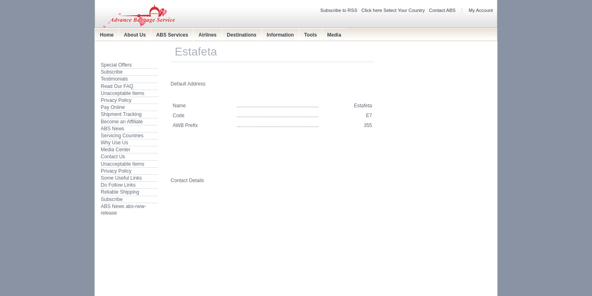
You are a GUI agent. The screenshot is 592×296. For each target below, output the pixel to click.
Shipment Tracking (121, 114)
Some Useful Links (121, 178)
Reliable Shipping (120, 192)
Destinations (242, 35)
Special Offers (116, 65)
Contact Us (113, 157)
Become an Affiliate (122, 122)
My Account (481, 10)
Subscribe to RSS (338, 10)
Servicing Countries (122, 136)
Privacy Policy (116, 100)
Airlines (208, 35)
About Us (135, 35)
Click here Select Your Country (393, 10)
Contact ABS (442, 10)
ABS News (112, 129)
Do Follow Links (118, 185)
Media (334, 35)
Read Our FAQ (117, 86)
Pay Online (113, 107)
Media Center (115, 150)
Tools (310, 35)
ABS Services (172, 35)
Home (106, 35)
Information (280, 35)
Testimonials (114, 79)
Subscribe (112, 72)
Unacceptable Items (122, 93)
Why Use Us (114, 143)
